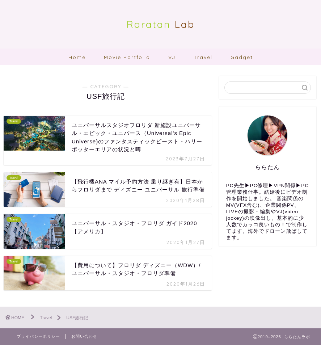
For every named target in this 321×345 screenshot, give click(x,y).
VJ (172, 57)
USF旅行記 (77, 317)
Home (77, 57)
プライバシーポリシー (38, 336)
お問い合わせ (84, 336)
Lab (160, 24)
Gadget (242, 57)
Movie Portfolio (127, 57)
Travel (203, 57)
